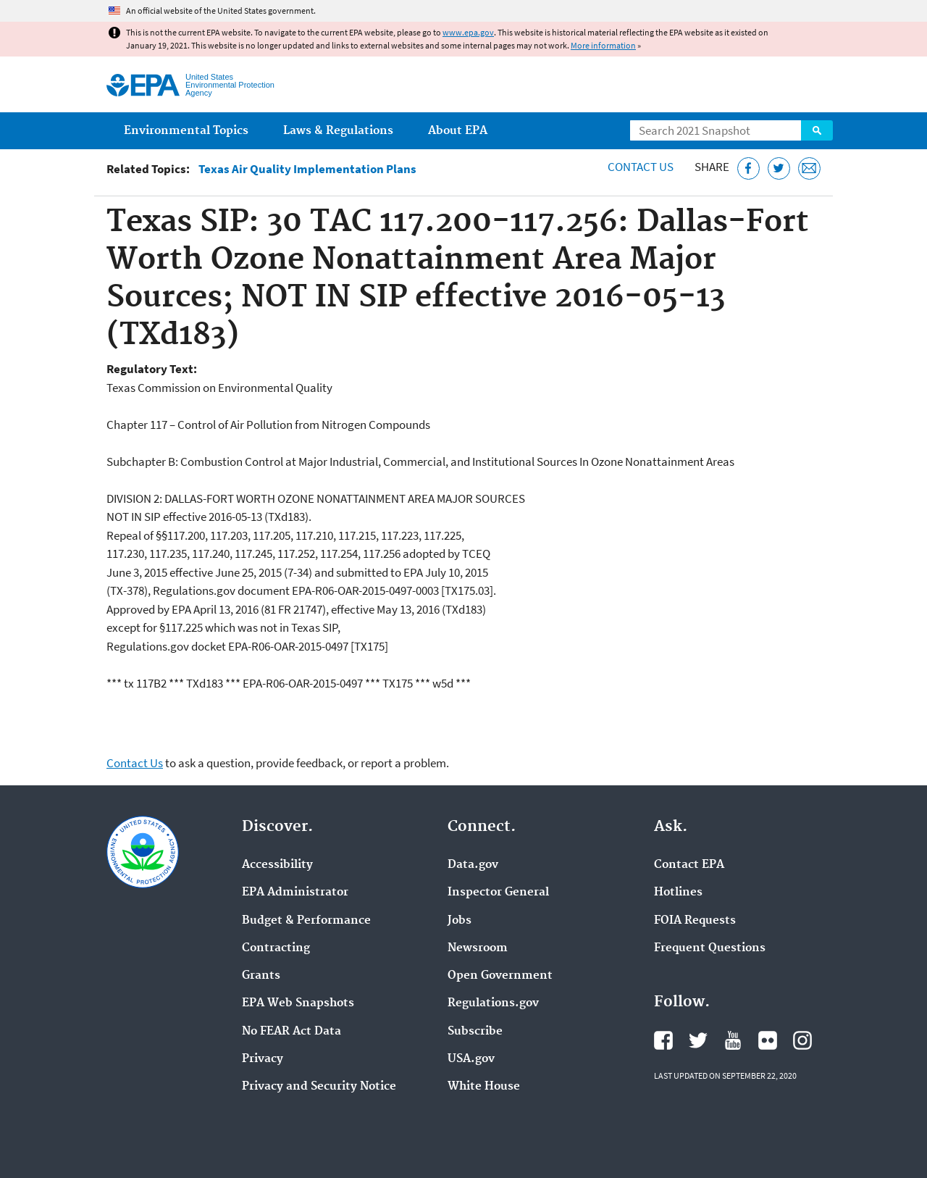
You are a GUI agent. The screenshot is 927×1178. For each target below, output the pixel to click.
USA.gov (471, 1059)
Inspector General (498, 892)
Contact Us (641, 167)
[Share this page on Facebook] (748, 168)
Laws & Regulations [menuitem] (338, 131)
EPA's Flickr (767, 1040)
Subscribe (475, 1031)
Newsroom (478, 948)
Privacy (262, 1059)
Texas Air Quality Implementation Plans (307, 169)
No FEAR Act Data (291, 1031)
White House (484, 1086)
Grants (261, 975)
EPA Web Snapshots (298, 1003)
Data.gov (473, 865)
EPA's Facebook (663, 1040)
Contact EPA (689, 865)
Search (817, 130)
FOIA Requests (695, 920)
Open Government (500, 975)
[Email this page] (809, 168)
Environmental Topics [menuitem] (186, 131)
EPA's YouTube (732, 1040)
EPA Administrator (295, 892)
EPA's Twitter (698, 1040)
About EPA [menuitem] (457, 131)
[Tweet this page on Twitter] (779, 168)
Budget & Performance (306, 920)
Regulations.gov (493, 1003)
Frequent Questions (709, 948)
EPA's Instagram (802, 1040)
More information (603, 45)
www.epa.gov (468, 32)
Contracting (276, 948)
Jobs (459, 920)
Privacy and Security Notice (319, 1086)
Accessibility (277, 865)
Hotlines (678, 892)
